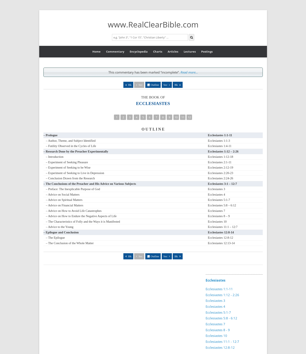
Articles (173, 51)
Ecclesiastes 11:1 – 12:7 (223, 227)
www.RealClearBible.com (153, 24)
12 (189, 117)
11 (182, 117)
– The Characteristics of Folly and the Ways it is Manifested (83, 221)
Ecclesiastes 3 (216, 189)
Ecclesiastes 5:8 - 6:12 (221, 318)
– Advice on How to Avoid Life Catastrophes (74, 210)
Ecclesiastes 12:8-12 (220, 237)
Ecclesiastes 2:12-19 (220, 167)
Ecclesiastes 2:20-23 (220, 173)
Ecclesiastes (215, 280)
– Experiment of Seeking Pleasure (67, 162)
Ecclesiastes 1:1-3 (219, 140)
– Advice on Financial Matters (64, 205)
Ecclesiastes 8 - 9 (218, 330)
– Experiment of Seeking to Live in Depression (75, 173)
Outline (155, 84)
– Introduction (54, 156)
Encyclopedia (139, 51)
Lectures (190, 51)
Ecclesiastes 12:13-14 (221, 243)
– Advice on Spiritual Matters (64, 200)
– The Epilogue (55, 237)
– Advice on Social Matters (63, 194)
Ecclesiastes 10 (217, 221)
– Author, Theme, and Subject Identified (71, 140)
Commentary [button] (115, 51)
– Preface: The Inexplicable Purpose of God (73, 189)
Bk (130, 84)
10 (176, 117)
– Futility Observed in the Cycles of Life (71, 146)
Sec (141, 84)
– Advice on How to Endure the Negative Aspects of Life (81, 216)
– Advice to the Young (60, 227)
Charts (157, 51)
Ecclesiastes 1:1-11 (219, 289)
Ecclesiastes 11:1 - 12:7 (222, 341)
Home (96, 51)
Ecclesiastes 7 (216, 210)
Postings (207, 51)
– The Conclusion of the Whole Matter (70, 243)
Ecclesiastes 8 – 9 (219, 216)
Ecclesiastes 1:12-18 (220, 156)
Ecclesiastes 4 (216, 194)
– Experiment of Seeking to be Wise (68, 167)
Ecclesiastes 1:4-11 (220, 146)
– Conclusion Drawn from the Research (70, 178)
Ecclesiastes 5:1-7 (219, 200)
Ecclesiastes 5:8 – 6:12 (222, 205)
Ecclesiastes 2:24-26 (220, 178)
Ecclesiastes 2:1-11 (220, 162)
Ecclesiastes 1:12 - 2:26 (222, 295)
